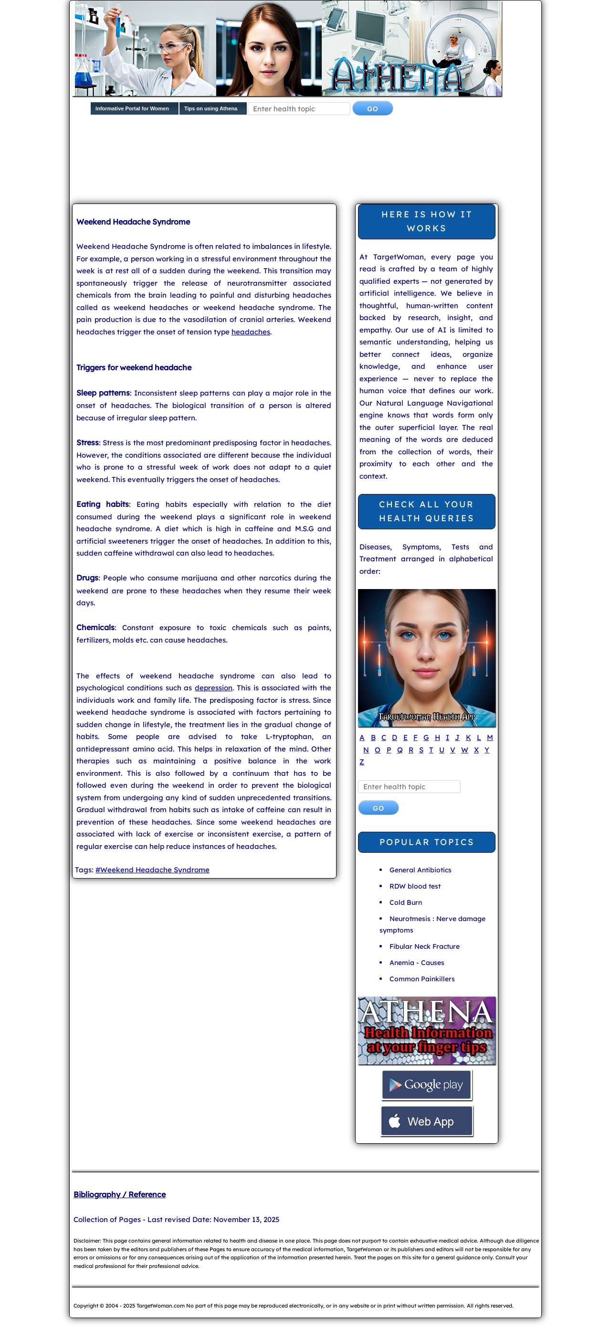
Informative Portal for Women (132, 108)
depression (213, 687)
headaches (251, 331)
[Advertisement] (246, 155)
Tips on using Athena (210, 108)
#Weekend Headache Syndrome (152, 869)
